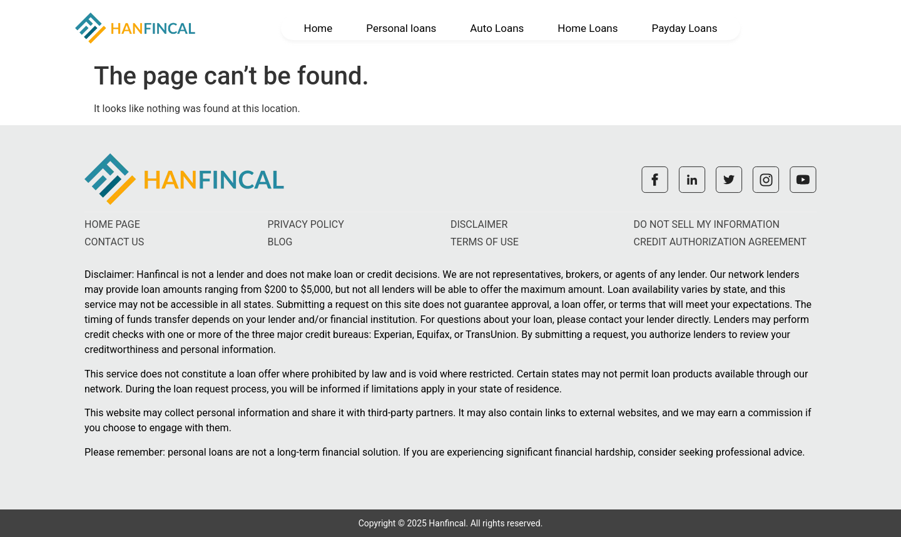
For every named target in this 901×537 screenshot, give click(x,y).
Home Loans (587, 28)
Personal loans (401, 28)
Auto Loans (497, 28)
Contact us (114, 242)
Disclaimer (478, 224)
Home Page (112, 224)
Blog (280, 242)
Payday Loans (685, 28)
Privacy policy (306, 224)
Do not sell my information (707, 224)
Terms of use (484, 242)
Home (318, 28)
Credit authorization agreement (720, 242)
